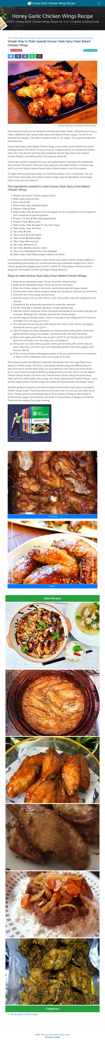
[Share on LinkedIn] (25, 56)
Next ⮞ (52, 586)
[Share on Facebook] (18, 56)
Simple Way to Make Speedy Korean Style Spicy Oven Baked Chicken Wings (65, 38)
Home (10, 38)
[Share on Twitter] (11, 56)
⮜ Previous (52, 516)
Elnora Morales (16, 50)
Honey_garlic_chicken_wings (24, 38)
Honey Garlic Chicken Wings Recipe (51, 3)
